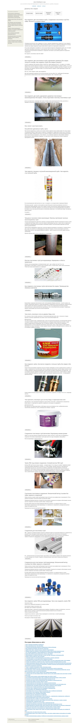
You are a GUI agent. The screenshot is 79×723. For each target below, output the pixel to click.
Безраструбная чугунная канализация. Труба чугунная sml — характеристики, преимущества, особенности (48, 696)
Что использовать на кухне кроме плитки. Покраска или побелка (39, 659)
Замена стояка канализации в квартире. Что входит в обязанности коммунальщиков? (15, 29)
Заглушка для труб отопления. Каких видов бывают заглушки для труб (40, 678)
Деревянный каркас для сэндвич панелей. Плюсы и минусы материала (14, 37)
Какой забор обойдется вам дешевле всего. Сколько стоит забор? (39, 653)
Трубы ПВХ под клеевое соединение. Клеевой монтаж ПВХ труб (44, 463)
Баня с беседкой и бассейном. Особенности (35, 644)
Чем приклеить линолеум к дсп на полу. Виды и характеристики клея (45, 400)
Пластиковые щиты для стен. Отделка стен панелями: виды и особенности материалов (44, 690)
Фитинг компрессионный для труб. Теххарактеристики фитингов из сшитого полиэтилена (44, 668)
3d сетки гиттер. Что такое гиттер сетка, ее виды (36, 711)
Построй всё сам (39, 2)
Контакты (29, 719)
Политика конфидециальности (32, 720)
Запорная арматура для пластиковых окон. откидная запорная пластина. (41, 682)
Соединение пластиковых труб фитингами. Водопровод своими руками (46, 433)
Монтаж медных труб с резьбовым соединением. (36, 693)
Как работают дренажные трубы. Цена (36, 129)
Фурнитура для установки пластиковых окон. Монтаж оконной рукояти (40, 686)
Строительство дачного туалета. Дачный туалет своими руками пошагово (41, 672)
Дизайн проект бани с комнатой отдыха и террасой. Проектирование (40, 649)
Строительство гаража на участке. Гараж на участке (36, 681)
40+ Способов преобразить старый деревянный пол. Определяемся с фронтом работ (43, 652)
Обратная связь (50, 719)
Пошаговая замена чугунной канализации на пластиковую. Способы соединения (42, 657)
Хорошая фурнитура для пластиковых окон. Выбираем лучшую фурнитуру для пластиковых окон (46, 684)
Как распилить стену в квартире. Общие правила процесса (38, 692)
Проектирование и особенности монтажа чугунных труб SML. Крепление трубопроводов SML (45, 655)
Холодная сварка (29, 13)
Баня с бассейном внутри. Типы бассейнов (34, 645)
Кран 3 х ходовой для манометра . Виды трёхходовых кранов (38, 667)
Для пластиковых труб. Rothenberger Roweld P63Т (36, 689)
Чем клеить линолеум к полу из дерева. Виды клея (40, 314)
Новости (39, 5)
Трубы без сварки (39, 13)
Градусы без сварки (58, 13)
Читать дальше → (28, 56)
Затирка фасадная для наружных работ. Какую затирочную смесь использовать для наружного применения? (48, 705)
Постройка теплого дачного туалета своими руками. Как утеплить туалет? (41, 676)
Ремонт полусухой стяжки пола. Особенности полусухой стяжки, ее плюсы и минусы (43, 706)
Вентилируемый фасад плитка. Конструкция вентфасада (37, 697)
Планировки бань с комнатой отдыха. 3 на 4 (35, 701)
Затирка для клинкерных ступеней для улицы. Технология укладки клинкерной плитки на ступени (46, 661)
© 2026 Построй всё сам (11, 719)
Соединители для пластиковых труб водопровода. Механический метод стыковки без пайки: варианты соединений (46, 563)
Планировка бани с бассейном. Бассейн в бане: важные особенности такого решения (43, 685)
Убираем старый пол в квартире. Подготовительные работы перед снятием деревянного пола (45, 651)
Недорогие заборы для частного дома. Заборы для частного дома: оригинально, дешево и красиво (46, 700)
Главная (34, 5)
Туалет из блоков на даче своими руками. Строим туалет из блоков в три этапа (15, 42)
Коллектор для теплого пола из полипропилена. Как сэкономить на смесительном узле (44, 680)
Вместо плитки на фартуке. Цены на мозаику (35, 656)
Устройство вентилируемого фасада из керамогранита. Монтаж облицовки (41, 647)
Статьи (43, 5)
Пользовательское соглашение (35, 719)
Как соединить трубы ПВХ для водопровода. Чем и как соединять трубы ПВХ (47, 601)
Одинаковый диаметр (48, 13)
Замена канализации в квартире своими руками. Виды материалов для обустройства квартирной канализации (48, 663)
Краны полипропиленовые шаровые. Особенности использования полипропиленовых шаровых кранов (47, 715)
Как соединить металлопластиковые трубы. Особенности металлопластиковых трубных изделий (46, 677)
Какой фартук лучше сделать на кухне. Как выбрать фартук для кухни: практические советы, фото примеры (48, 660)
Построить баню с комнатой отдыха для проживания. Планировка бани (40, 688)
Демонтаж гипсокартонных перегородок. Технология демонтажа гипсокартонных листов (44, 704)
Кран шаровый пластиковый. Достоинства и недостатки (37, 648)
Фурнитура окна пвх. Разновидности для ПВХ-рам (36, 694)
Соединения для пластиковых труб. (35, 530)
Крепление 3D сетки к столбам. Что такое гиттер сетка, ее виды (39, 698)
